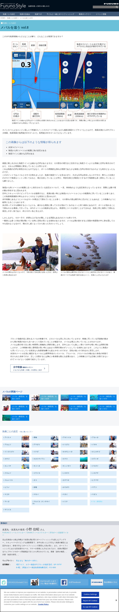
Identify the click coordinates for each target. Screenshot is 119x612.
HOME (2, 18)
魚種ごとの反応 (12, 18)
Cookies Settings (90, 594)
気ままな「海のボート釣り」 (27, 560)
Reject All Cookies (90, 600)
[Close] (116, 600)
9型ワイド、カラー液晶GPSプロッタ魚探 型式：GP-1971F (39, 564)
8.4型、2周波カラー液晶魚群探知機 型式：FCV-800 (36, 567)
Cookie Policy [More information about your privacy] (43, 604)
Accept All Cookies (90, 607)
